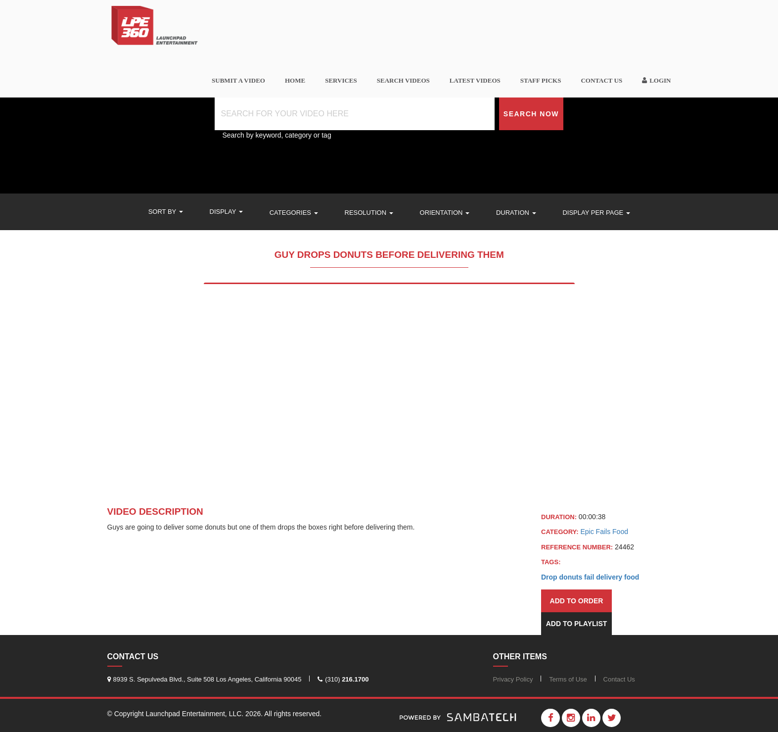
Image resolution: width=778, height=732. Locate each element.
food (631, 577)
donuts (571, 577)
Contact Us (601, 80)
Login (656, 80)
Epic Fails (596, 532)
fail (589, 577)
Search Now (531, 114)
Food (620, 532)
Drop (549, 577)
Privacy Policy (513, 679)
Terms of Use (568, 679)
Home (295, 80)
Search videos (403, 80)
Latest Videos (475, 80)
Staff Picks (540, 80)
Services (341, 80)
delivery (609, 577)
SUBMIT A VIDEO (238, 80)
